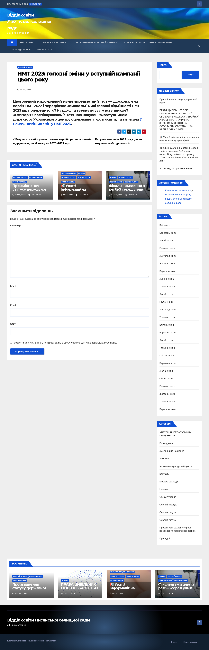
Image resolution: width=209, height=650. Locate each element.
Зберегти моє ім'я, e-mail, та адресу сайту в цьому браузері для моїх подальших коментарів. (65, 342)
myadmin (34, 195)
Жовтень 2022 (168, 394)
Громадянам (20, 49)
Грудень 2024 (167, 302)
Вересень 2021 (168, 409)
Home (174, 642)
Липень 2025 (167, 279)
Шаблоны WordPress (17, 641)
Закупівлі (165, 458)
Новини (81, 173)
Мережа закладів (56, 42)
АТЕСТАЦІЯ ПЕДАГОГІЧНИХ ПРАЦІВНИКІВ (148, 42)
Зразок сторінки (190, 642)
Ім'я (13, 286)
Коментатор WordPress (178, 190)
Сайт (13, 324)
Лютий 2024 (166, 340)
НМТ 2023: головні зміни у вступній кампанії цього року (78, 76)
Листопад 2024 (168, 309)
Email (14, 305)
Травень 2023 (167, 348)
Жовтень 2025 (168, 263)
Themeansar (50, 641)
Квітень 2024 (167, 325)
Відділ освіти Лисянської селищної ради (29, 21)
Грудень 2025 (167, 248)
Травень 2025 (167, 286)
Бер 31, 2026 (167, 593)
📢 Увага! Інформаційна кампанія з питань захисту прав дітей (77, 191)
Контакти (44, 49)
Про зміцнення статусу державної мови (29, 189)
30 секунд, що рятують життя (176, 168)
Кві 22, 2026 (21, 593)
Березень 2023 (168, 363)
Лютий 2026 (166, 240)
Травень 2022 (167, 401)
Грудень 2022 (167, 386)
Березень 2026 (168, 233)
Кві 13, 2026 (69, 593)
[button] (199, 46)
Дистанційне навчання (172, 451)
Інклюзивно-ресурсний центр (96, 42)
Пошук (163, 64)
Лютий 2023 (166, 371)
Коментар (16, 225)
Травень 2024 (167, 317)
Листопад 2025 (168, 256)
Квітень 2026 (167, 225)
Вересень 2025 (168, 271)
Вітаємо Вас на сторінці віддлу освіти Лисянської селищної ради (178, 198)
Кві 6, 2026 (117, 593)
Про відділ (28, 42)
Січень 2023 (166, 378)
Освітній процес (25, 67)
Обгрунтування (168, 497)
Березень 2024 (168, 332)
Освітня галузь (35, 177)
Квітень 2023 (167, 355)
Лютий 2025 (166, 294)
